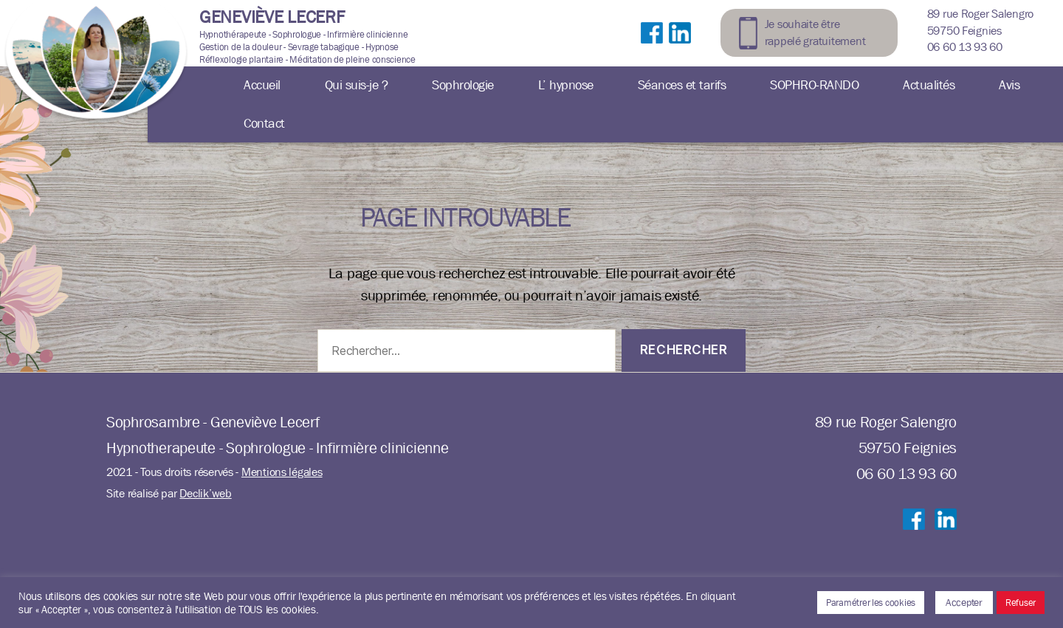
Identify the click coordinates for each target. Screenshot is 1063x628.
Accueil (262, 85)
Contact (264, 123)
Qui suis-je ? (356, 85)
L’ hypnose (566, 85)
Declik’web (205, 493)
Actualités (928, 85)
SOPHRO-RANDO (814, 85)
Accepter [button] (964, 602)
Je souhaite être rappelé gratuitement (815, 32)
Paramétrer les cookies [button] (870, 602)
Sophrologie (463, 85)
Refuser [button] (1020, 602)
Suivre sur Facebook (652, 48)
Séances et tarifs (682, 85)
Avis (1009, 85)
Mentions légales (282, 472)
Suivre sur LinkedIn (680, 48)
